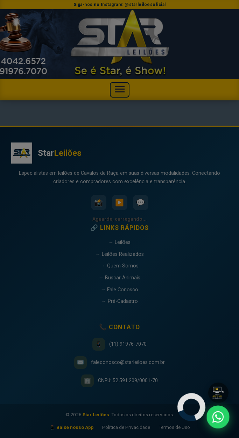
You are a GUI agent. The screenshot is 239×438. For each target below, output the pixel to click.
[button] (218, 393)
